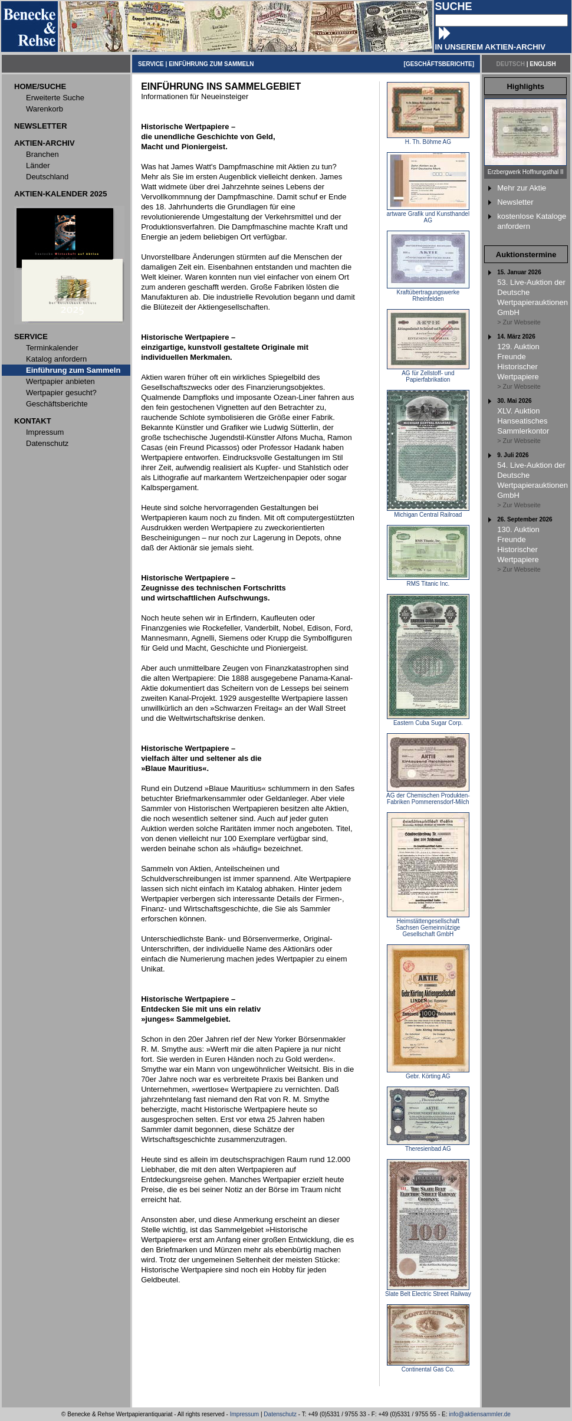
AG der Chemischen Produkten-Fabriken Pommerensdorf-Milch (428, 796)
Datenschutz (280, 1414)
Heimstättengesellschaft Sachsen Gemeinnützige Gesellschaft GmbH (428, 925)
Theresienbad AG (428, 1146)
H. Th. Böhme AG (428, 139)
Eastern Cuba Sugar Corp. (428, 720)
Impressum (244, 1414)
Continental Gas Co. (428, 1367)
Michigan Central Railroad (428, 512)
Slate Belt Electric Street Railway (428, 1291)
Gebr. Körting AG (428, 1073)
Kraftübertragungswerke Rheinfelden (428, 293)
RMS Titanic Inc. (428, 581)
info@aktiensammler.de (480, 1414)
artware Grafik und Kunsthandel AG (428, 214)
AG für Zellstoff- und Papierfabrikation (428, 374)
